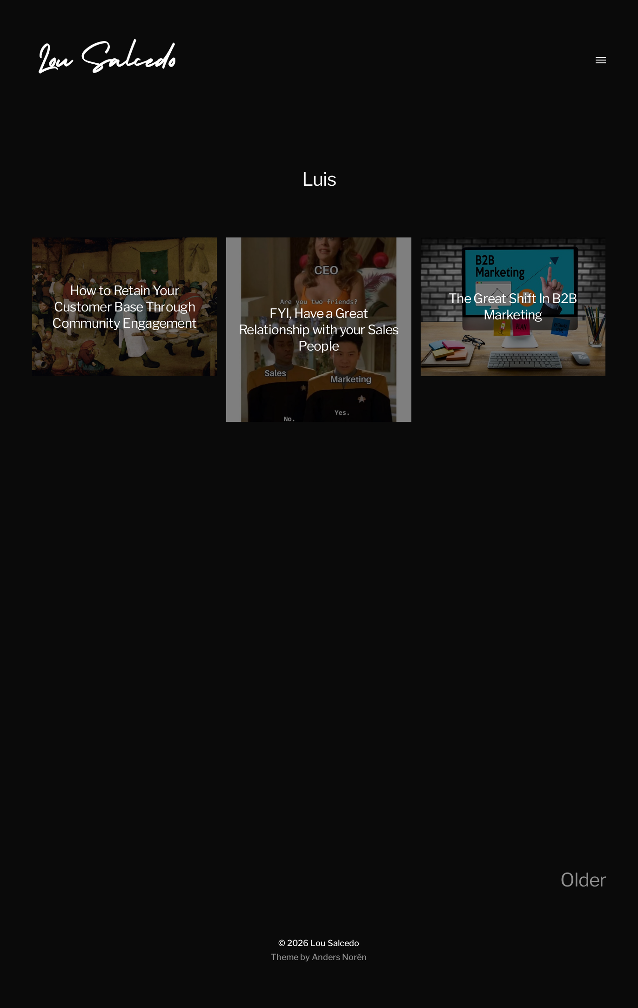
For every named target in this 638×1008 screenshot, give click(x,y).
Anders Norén (339, 957)
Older (583, 879)
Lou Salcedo (334, 943)
